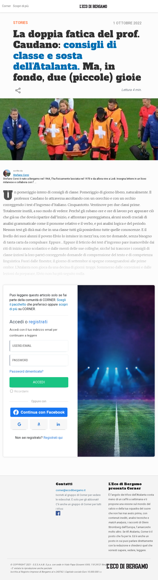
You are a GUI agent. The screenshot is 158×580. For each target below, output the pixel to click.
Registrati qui (53, 438)
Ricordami (21, 391)
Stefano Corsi (21, 175)
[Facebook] (58, 513)
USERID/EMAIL (21, 345)
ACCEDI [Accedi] (39, 382)
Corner (6, 6)
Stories (20, 23)
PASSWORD (20, 360)
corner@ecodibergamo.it (71, 490)
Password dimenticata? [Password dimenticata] (26, 371)
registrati (38, 321)
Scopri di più (21, 6)
